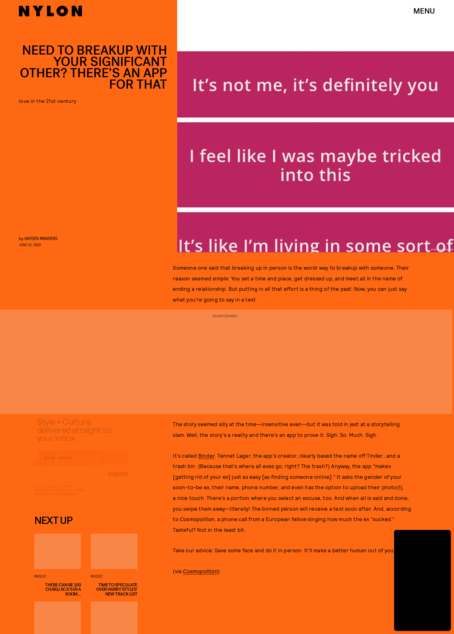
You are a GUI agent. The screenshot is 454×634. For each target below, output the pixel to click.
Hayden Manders (41, 238)
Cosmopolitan (200, 571)
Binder (206, 455)
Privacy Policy (66, 498)
